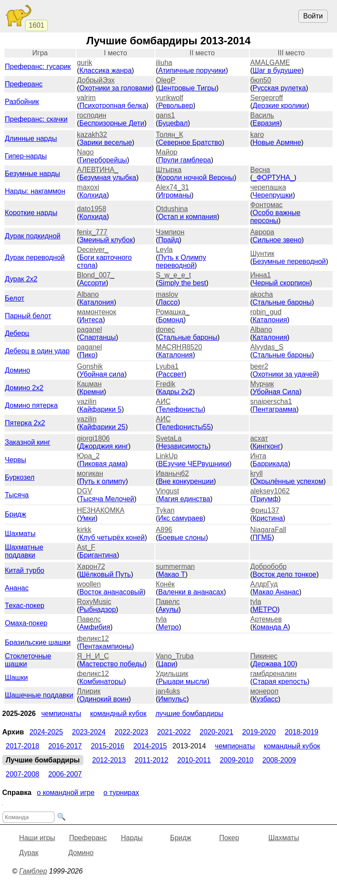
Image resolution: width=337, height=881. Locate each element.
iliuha (164, 62)
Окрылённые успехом (288, 481)
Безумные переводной (289, 261)
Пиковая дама (102, 463)
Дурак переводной (35, 257)
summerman (175, 566)
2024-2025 (46, 732)
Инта (258, 456)
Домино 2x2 (24, 388)
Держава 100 (274, 664)
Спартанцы (97, 337)
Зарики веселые (105, 142)
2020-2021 (216, 732)
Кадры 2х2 (175, 392)
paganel (89, 329)
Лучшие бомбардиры (189, 713)
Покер (229, 837)
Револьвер (175, 105)
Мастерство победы (111, 664)
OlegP (165, 80)
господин (91, 115)
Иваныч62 (172, 473)
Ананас (17, 588)
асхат (259, 438)
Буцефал (172, 123)
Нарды (132, 837)
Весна (260, 169)
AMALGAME (270, 62)
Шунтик (262, 253)
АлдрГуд (264, 584)
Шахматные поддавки (24, 551)
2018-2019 (302, 732)
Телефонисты (180, 409)
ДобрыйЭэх (96, 80)
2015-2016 (108, 746)
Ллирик (88, 691)
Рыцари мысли (182, 681)
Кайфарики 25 (102, 427)
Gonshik (90, 366)
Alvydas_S (266, 347)
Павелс (167, 601)
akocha (261, 294)
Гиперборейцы (103, 160)
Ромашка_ (173, 312)
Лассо (167, 302)
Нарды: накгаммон (35, 191)
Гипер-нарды (26, 156)
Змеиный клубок (106, 240)
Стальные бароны (282, 302)
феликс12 (93, 638)
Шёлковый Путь (105, 574)
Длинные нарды (31, 138)
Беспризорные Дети (111, 123)
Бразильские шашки (38, 642)
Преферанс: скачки (36, 119)
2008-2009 (279, 760)
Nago (85, 152)
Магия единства (184, 499)
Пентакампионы (105, 646)
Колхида (93, 195)
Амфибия (95, 627)
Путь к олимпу (102, 481)
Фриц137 (264, 510)
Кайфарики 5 (100, 409)
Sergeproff (266, 97)
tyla (255, 601)
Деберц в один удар (37, 351)
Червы (15, 460)
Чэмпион (170, 232)
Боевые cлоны (181, 537)
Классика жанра (105, 70)
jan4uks (168, 691)
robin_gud (265, 312)
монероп (264, 691)
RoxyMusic (94, 601)
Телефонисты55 (184, 427)
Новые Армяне (277, 142)
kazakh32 (92, 134)
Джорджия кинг (104, 446)
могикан (90, 473)
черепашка (268, 187)
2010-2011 (194, 760)
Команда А (270, 627)
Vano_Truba (175, 656)
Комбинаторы (101, 681)
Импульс (172, 699)
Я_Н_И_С (93, 656)
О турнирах (121, 792)
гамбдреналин (273, 673)
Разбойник (22, 101)
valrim (86, 97)
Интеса (91, 320)
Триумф (266, 499)
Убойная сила (102, 374)
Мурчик (262, 384)
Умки (87, 518)
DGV (84, 491)
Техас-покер (24, 605)
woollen (88, 584)
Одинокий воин (104, 699)
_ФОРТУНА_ (273, 177)
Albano (88, 294)
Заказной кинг (27, 442)
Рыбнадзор (97, 609)
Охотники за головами (115, 88)
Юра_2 (88, 456)
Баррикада (270, 463)
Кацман (89, 384)
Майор (166, 152)
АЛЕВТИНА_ (97, 169)
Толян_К (169, 134)
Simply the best (182, 283)
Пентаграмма (275, 409)
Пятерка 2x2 (25, 423)
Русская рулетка (279, 88)
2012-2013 (109, 760)
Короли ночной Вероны (196, 177)
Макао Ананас (276, 592)
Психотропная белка (112, 105)
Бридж (15, 514)
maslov (167, 294)
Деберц (17, 333)
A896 (164, 529)
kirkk (84, 529)
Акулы (168, 609)
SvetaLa (169, 438)
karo (257, 134)
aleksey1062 (270, 491)
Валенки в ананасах (190, 592)
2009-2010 (237, 760)
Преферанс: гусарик (38, 66)
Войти (313, 16)
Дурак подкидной (33, 236)
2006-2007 (65, 774)
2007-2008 (22, 774)
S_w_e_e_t (173, 275)
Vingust (167, 491)
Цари (166, 664)
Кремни (91, 392)
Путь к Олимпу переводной (181, 261)
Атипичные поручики (192, 70)
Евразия (266, 123)
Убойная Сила (276, 392)
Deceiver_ (92, 249)
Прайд (168, 240)
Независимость (183, 446)
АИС (163, 401)
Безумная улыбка (107, 177)
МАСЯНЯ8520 (179, 347)
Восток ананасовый (111, 592)
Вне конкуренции (185, 481)
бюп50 (260, 80)
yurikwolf (169, 97)
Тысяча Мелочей (106, 499)
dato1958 (91, 208)
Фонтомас (266, 205)
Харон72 (91, 566)
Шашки (16, 677)
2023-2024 (89, 732)
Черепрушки (273, 195)
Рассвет (171, 374)
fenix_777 (92, 232)
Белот (14, 298)
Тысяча (17, 495)
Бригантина (98, 555)
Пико (87, 355)
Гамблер (33, 871)
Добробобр (268, 566)
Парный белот (28, 316)
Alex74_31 (172, 187)
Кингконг (267, 446)
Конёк (165, 584)
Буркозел (20, 477)
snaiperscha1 (271, 401)
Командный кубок (118, 713)
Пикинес (263, 656)
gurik (84, 62)
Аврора (262, 232)
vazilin (86, 401)
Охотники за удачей (285, 374)
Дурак (29, 852)
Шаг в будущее (277, 70)
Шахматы (20, 533)
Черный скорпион (281, 283)
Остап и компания (187, 216)
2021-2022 (174, 732)
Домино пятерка (31, 405)
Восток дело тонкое (284, 574)
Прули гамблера (184, 160)
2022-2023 (131, 732)
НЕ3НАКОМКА (100, 510)
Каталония (96, 302)
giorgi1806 (93, 438)
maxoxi (88, 187)
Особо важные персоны (275, 216)
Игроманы (174, 195)
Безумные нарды (32, 173)
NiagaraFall (268, 529)
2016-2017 (65, 746)
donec (165, 329)
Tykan (165, 510)
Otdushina (172, 208)
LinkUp (167, 456)
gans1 (165, 115)
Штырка (169, 169)
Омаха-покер (26, 623)
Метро (168, 627)
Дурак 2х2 (21, 279)
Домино (17, 370)
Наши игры (37, 837)
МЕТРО (265, 609)
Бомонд (170, 320)
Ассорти (92, 283)
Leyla (164, 249)
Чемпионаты (61, 713)
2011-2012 (151, 760)
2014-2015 (150, 746)
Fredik (165, 384)
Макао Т (171, 574)
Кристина (268, 518)
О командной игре (65, 792)
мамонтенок (96, 312)
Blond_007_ (95, 275)
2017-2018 (22, 746)
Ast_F (86, 547)
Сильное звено (277, 240)
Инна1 (260, 275)
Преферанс (24, 84)
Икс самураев (180, 518)
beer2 (259, 366)
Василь (262, 115)
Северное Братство (190, 142)
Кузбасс (265, 699)
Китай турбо (24, 570)
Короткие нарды (31, 212)
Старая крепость (280, 681)
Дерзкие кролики (280, 105)
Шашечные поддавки (39, 695)
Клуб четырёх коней (112, 537)
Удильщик (172, 673)
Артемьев (266, 619)
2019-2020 (259, 732)
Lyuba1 (167, 366)
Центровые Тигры (187, 88)
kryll (256, 473)
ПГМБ (262, 537)
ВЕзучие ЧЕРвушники (193, 463)
